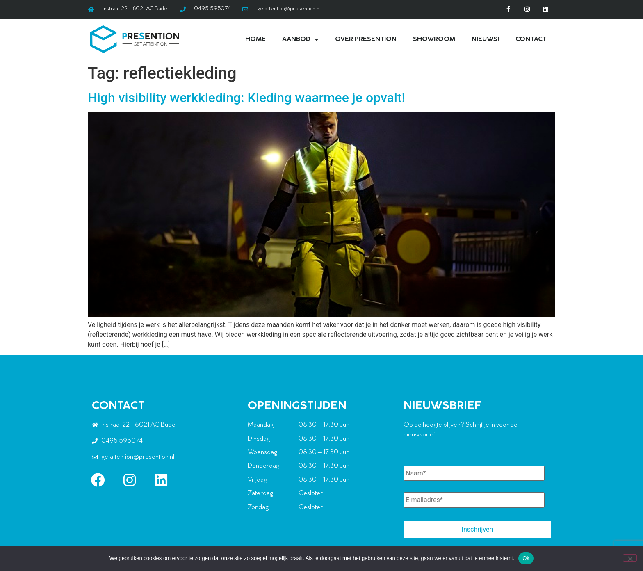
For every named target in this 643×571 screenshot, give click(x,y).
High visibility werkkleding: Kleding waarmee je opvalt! (246, 97)
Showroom (434, 39)
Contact (531, 39)
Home (255, 39)
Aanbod (300, 39)
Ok (525, 558)
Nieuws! (485, 39)
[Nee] (630, 558)
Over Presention (366, 39)
